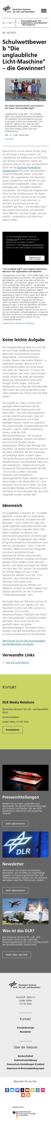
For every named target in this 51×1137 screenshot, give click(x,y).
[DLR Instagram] (38, 1091)
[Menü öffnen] (44, 9)
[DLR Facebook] (7, 1091)
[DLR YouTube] (27, 1091)
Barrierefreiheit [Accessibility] (25, 1056)
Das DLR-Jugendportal (17, 662)
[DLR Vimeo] (32, 1091)
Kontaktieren (12, 729)
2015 (15, 23)
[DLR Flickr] (43, 1091)
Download (9, 139)
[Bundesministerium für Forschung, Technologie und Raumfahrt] (25, 1122)
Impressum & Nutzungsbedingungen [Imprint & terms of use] (25, 1068)
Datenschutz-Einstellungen (33, 245)
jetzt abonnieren (15, 823)
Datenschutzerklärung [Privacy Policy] (25, 1060)
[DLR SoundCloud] (23, 1096)
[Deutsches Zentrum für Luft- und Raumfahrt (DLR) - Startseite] (19, 10)
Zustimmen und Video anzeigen (35, 258)
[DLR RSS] (28, 1096)
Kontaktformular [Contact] (25, 1027)
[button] (25, 110)
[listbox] (10, 23)
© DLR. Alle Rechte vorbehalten (21, 323)
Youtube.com (11, 239)
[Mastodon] (17, 1091)
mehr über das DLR (16, 954)
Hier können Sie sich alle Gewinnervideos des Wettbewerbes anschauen (23, 642)
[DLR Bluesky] (12, 1091)
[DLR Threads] (22, 1091)
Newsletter (25, 1031)
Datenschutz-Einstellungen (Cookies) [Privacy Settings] (25, 1064)
